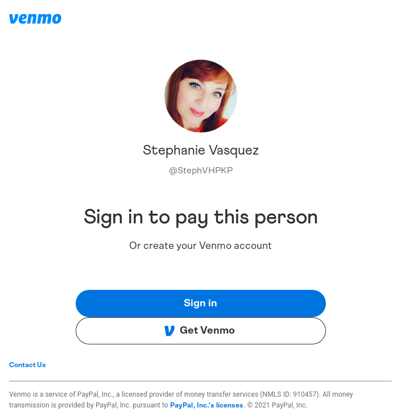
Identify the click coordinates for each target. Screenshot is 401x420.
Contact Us (27, 364)
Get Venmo (199, 330)
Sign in (200, 303)
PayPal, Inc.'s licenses (207, 405)
